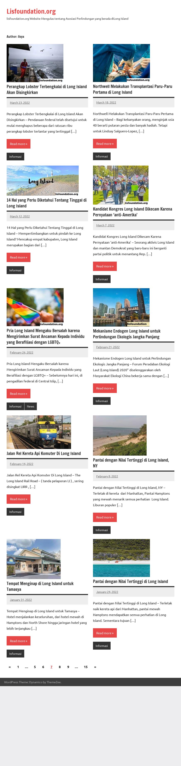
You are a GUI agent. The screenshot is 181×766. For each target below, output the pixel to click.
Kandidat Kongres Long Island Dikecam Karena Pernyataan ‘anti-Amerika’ (132, 212)
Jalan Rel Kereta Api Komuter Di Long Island (44, 453)
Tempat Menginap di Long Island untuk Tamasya (40, 586)
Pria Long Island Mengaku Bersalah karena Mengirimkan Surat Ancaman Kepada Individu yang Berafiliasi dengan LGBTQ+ (45, 336)
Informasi (15, 156)
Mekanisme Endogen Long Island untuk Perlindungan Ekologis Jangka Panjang (126, 334)
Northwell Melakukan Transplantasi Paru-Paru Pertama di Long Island (132, 89)
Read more (17, 144)
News (30, 406)
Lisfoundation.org (31, 11)
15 (86, 667)
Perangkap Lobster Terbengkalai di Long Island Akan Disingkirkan (47, 89)
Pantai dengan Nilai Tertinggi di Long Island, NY (131, 463)
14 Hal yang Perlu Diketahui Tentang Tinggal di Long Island (47, 203)
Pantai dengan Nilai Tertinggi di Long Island (130, 581)
